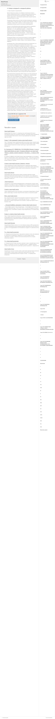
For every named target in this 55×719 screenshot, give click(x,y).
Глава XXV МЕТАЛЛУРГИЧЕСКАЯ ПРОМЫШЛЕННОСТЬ (44, 291)
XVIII (41, 417)
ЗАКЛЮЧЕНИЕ (43, 360)
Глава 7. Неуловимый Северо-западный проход (18, 140)
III (40, 372)
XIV (41, 405)
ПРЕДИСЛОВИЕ (43, 10)
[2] (40, 51)
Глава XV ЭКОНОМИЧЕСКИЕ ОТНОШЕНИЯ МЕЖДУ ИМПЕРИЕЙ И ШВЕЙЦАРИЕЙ (46, 222)
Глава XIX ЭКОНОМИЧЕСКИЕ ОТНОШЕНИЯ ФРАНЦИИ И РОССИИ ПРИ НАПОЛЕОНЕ (46, 251)
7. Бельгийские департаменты (45, 153)
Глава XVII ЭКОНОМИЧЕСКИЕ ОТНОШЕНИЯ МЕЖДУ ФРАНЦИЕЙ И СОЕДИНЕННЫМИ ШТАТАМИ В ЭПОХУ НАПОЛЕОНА (46, 236)
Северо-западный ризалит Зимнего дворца (17, 163)
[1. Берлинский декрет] (44, 176)
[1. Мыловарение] (43, 311)
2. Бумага (42, 314)
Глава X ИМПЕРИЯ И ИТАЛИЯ (46, 201)
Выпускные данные (43, 429)
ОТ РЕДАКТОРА (43, 7)
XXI (41, 426)
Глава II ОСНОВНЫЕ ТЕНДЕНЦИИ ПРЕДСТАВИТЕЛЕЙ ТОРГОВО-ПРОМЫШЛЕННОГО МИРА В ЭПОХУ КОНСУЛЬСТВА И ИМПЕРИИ (47, 43)
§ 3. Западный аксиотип (11, 241)
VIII (41, 387)
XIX (41, 420)
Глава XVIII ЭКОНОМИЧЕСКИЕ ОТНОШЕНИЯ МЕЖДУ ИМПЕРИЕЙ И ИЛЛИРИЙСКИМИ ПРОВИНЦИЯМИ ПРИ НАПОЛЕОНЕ (46, 244)
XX (40, 423)
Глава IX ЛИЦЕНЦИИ (44, 187)
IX (40, 390)
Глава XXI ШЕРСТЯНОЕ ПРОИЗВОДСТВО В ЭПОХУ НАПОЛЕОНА (45, 272)
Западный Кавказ (9, 131)
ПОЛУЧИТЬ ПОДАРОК (13, 119)
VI (40, 381)
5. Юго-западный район (44, 147)
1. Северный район (43, 134)
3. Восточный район (44, 141)
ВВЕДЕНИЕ (42, 13)
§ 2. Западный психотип (11, 232)
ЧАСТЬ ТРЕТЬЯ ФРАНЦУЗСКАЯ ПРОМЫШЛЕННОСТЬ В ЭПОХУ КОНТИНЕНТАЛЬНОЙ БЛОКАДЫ (46, 256)
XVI (41, 411)
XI (40, 396)
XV (40, 408)
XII (40, 399)
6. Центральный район (44, 150)
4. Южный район (43, 144)
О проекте (19, 258)
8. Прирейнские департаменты (45, 156)
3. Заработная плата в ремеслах (46, 112)
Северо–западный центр (11, 189)
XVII (41, 414)
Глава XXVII (42, 308)
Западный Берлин (9, 223)
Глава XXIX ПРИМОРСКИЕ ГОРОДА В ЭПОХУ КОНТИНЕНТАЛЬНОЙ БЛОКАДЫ (46, 328)
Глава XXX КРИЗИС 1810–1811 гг (46, 332)
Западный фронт (9, 172)
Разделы (24, 258)
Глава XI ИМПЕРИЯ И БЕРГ (45, 204)
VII (40, 384)
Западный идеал (9, 249)
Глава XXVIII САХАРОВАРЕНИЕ (46, 317)
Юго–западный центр (10, 196)
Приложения (42, 363)
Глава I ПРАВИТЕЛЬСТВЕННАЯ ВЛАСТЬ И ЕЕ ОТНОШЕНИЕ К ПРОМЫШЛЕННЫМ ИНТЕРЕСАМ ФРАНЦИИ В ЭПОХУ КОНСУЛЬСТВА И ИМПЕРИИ (47, 25)
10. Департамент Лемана (44, 163)
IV (40, 375)
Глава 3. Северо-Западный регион (14, 214)
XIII (41, 402)
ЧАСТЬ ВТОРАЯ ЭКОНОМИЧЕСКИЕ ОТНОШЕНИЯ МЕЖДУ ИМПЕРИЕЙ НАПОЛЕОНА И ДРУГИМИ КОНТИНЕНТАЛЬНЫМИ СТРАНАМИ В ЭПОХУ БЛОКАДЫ (46, 195)
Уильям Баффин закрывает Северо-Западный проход (20, 205)
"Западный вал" (9, 181)
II (40, 369)
